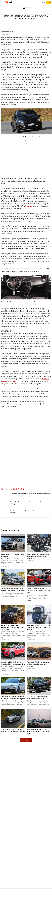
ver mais (26, 740)
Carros (26, 8)
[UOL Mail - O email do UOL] (42, 3)
